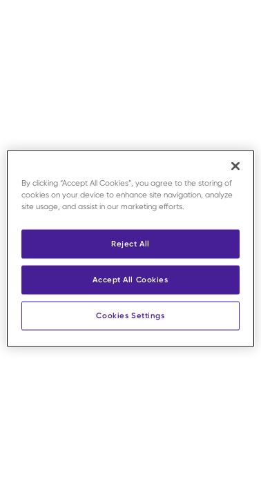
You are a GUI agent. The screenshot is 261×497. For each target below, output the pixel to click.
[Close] (235, 166)
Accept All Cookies (130, 279)
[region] (130, 249)
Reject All (130, 243)
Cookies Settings (130, 315)
